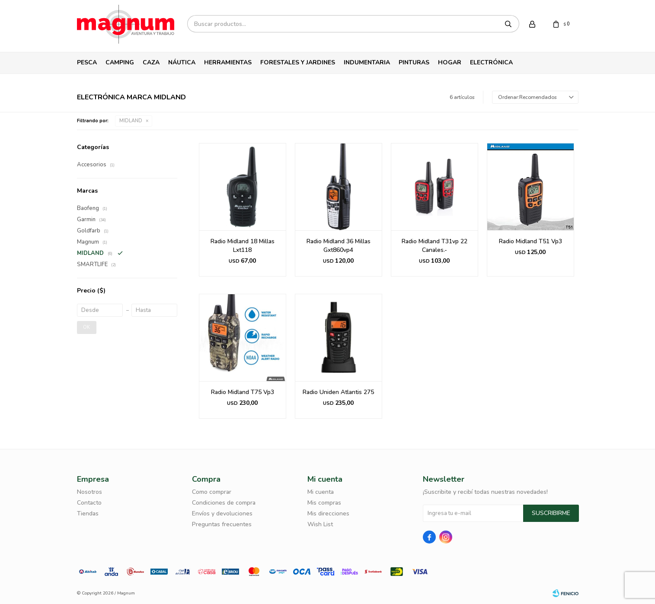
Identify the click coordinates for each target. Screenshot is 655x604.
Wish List (320, 524)
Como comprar (211, 492)
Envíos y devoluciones (222, 513)
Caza (151, 62)
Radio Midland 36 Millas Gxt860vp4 (339, 245)
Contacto (89, 503)
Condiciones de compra (224, 503)
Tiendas (88, 513)
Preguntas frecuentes (222, 524)
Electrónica (491, 62)
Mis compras (324, 503)
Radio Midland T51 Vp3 (530, 241)
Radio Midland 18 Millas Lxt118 (243, 245)
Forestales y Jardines (297, 62)
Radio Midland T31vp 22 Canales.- (434, 245)
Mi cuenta (320, 492)
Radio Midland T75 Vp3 (242, 392)
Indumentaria (367, 62)
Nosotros (89, 492)
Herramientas (228, 62)
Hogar (449, 62)
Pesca (87, 62)
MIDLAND (130, 121)
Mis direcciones (328, 513)
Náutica (181, 62)
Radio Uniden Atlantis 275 (338, 392)
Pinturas (414, 62)
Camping (119, 62)
